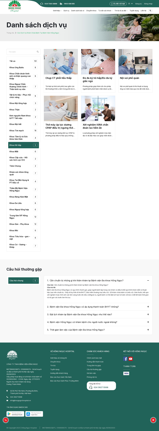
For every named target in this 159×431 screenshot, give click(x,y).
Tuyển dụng (134, 11)
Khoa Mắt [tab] (24, 151)
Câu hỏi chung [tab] (24, 280)
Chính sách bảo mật (94, 358)
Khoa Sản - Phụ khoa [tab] (24, 224)
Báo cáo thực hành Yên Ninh (60, 377)
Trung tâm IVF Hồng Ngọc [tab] (24, 216)
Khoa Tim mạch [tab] (24, 130)
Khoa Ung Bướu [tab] (24, 67)
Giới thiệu (56, 11)
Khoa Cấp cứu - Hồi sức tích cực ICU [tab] (24, 158)
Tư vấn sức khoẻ (104, 11)
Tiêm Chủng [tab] (24, 166)
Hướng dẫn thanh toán (95, 362)
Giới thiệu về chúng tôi (58, 358)
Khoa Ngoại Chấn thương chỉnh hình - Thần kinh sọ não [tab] (24, 86)
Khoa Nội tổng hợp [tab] (24, 103)
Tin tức (53, 365)
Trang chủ (10, 33)
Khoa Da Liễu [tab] (24, 203)
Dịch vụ (66, 11)
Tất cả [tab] (24, 61)
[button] (5, 420)
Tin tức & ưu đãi (120, 11)
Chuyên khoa (91, 11)
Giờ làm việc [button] (91, 373)
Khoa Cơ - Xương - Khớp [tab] (24, 245)
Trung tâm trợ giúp (94, 365)
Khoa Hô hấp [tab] (24, 145)
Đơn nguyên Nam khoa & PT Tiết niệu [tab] (24, 116)
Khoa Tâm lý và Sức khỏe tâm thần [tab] (24, 137)
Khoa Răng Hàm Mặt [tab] (24, 196)
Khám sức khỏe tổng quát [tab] (24, 173)
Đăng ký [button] (138, 4)
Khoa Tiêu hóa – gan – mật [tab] (24, 237)
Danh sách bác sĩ (77, 11)
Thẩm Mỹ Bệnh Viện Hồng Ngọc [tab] (24, 189)
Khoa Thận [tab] (24, 109)
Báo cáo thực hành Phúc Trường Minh (64, 381)
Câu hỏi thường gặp (94, 369)
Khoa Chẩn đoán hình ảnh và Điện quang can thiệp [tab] (24, 76)
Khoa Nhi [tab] (24, 230)
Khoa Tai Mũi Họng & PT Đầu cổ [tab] (24, 181)
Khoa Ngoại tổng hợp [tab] (24, 209)
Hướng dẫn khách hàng (59, 373)
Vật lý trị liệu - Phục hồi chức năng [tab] (24, 96)
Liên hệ (143, 11)
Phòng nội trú (92, 377)
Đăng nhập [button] (148, 4)
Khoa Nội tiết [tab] (24, 124)
